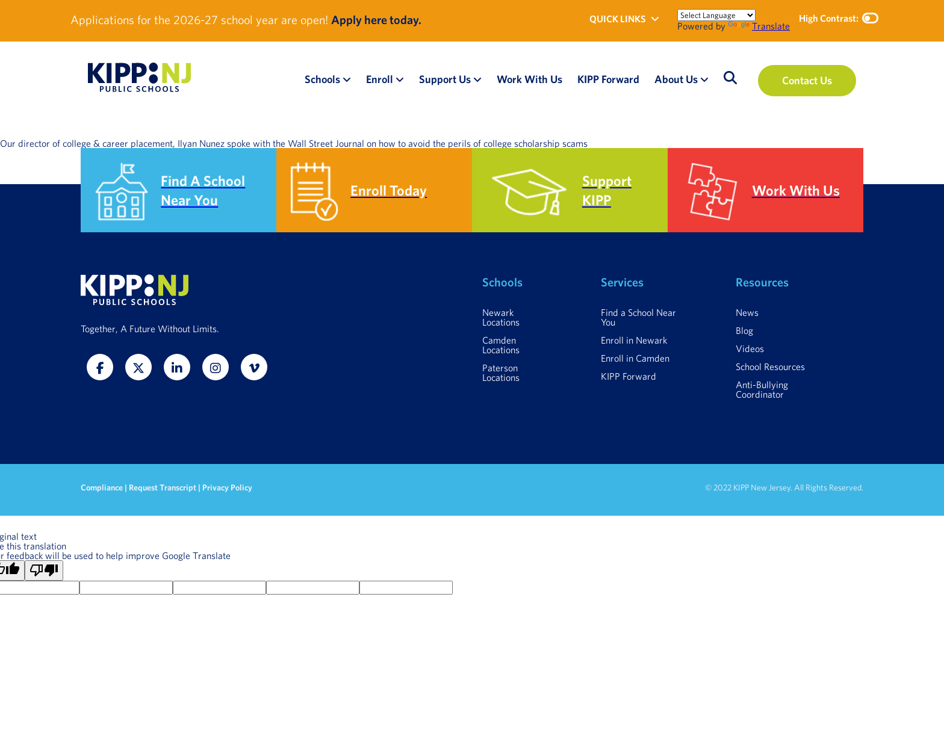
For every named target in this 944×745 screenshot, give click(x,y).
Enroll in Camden (635, 358)
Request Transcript (162, 487)
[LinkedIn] (177, 367)
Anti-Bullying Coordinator (762, 389)
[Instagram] (215, 367)
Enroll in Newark (634, 340)
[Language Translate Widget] (716, 15)
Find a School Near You (638, 317)
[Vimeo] (254, 367)
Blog (744, 330)
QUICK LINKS (624, 18)
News (747, 312)
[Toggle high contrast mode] (870, 18)
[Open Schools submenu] (347, 79)
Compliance (103, 487)
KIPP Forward (628, 376)
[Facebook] (100, 367)
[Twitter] (138, 367)
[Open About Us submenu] (704, 79)
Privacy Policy (227, 487)
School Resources (770, 366)
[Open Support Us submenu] (477, 79)
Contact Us (807, 80)
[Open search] (730, 77)
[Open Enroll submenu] (400, 79)
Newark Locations (501, 317)
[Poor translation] (44, 570)
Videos (750, 348)
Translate (759, 25)
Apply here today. (376, 19)
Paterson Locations (501, 372)
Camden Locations (501, 345)
